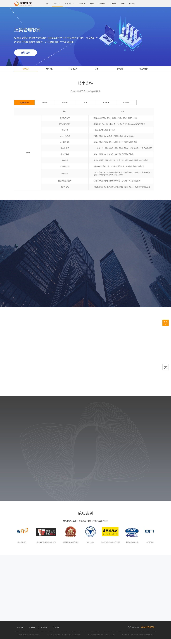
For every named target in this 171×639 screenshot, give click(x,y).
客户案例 (101, 4)
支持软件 (24, 103)
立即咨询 (25, 52)
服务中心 (82, 4)
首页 (48, 4)
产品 (57, 3)
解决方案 (69, 3)
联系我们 (56, 627)
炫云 (123, 4)
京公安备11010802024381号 (71, 634)
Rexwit (131, 4)
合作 (92, 4)
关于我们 (20, 627)
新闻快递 (113, 4)
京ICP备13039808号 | (54, 634)
